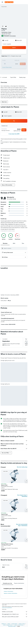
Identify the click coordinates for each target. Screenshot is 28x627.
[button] (2, 2)
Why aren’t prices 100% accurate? (14, 616)
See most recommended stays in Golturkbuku (21, 525)
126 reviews (13, 35)
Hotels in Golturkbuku (8, 591)
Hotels (8, 623)
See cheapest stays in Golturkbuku (22, 495)
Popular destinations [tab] (19, 583)
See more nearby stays (22, 467)
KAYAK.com (4, 623)
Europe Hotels (14, 623)
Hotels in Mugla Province (8, 624)
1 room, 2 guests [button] (7, 44)
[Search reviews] (15, 248)
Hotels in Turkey (22, 623)
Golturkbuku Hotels (12, 626)
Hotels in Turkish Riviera (18, 624)
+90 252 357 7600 (6, 34)
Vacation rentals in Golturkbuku (10, 593)
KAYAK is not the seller (14, 611)
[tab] (5, 243)
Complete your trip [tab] (7, 583)
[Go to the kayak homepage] (9, 2)
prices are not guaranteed (7, 607)
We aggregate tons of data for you (14, 614)
